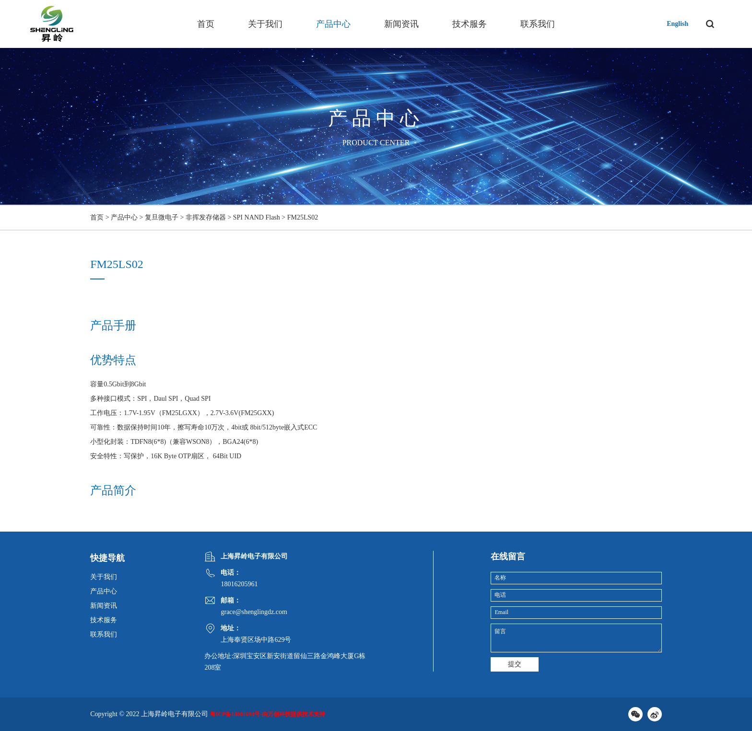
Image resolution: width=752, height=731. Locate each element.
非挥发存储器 (206, 217)
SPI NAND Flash (256, 217)
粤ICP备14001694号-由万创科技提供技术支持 (268, 714)
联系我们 (537, 24)
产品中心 (333, 24)
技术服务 (469, 24)
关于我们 (265, 24)
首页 (205, 24)
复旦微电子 (161, 217)
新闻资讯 (401, 24)
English (677, 23)
